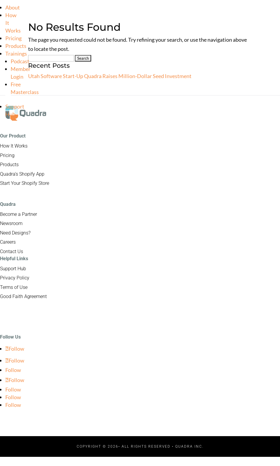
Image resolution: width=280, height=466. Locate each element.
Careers (8, 242)
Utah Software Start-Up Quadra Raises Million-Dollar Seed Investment (110, 76)
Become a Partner (18, 214)
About (12, 7)
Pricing (13, 38)
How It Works (14, 146)
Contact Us (11, 251)
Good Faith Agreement (23, 296)
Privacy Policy (14, 278)
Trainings (16, 53)
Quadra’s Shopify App (22, 174)
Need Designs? (15, 233)
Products (15, 46)
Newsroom (11, 223)
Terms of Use (14, 287)
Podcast (20, 61)
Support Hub (13, 268)
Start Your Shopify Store (24, 183)
